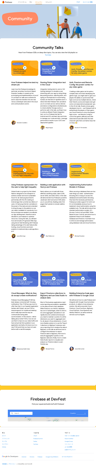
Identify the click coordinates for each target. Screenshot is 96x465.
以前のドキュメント (70, 450)
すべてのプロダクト (67, 457)
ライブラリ (5, 444)
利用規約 (4, 464)
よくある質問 (68, 447)
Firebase (40, 457)
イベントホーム (22, 2)
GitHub (4, 447)
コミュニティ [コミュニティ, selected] (38, 2)
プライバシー (12, 464)
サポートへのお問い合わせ (72, 436)
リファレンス (5, 438)
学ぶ (31, 2)
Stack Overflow (69, 438)
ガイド (4, 436)
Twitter (35, 441)
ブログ (78, 2)
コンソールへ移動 (88, 2)
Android (24, 457)
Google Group (69, 441)
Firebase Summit (38, 438)
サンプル (4, 441)
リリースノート (69, 444)
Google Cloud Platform (52, 457)
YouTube (48, 55)
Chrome (32, 457)
